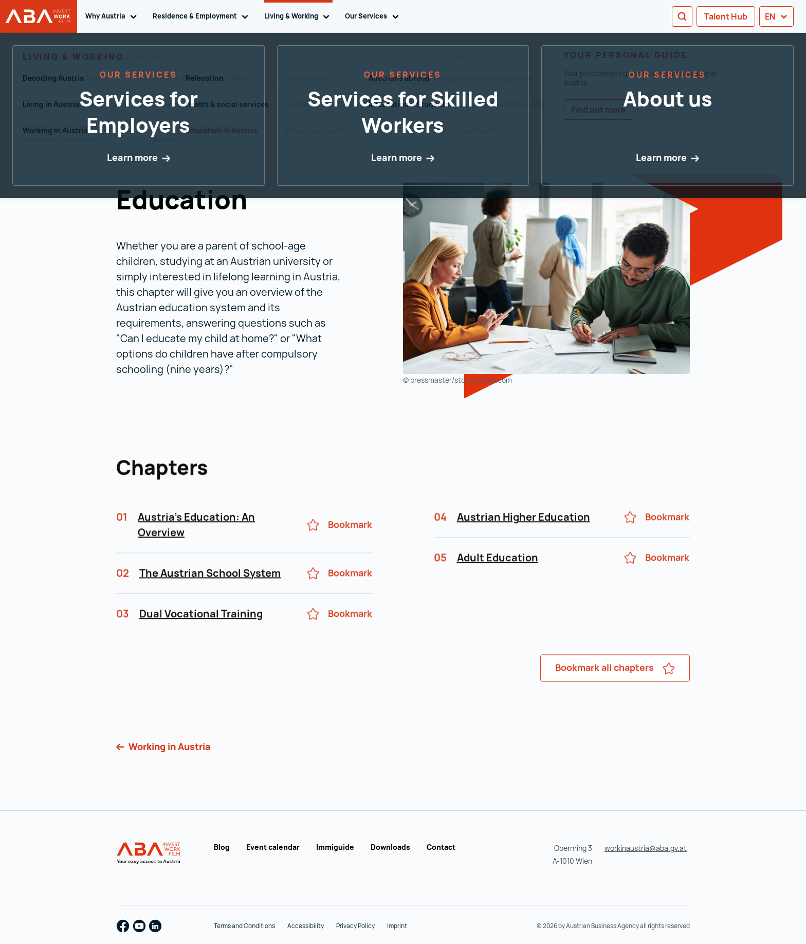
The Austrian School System (210, 590)
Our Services (373, 16)
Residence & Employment (202, 16)
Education (208, 144)
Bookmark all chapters (615, 684)
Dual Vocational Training (201, 630)
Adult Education (497, 574)
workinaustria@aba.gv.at (645, 848)
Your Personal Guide (146, 144)
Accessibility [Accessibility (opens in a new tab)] (305, 925)
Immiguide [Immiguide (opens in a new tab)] (335, 847)
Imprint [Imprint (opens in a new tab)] (397, 925)
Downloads (390, 847)
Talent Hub (725, 16)
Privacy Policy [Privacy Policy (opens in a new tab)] (355, 925)
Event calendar (273, 847)
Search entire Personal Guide (161, 69)
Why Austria (112, 16)
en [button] (776, 16)
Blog (222, 847)
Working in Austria (168, 746)
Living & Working (298, 16)
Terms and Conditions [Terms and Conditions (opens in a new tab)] (244, 925)
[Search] (682, 16)
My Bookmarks (633, 91)
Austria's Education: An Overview (196, 541)
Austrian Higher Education (523, 534)
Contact (441, 847)
